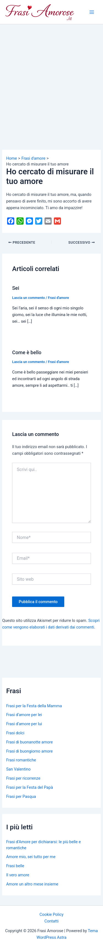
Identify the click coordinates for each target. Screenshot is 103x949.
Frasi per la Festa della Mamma (34, 705)
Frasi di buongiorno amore (29, 751)
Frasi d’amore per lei (24, 714)
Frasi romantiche (21, 760)
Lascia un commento (28, 298)
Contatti (51, 921)
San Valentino (18, 769)
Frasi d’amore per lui (24, 723)
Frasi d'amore (58, 298)
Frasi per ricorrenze (23, 778)
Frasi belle (15, 865)
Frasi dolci (15, 732)
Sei (15, 288)
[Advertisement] (51, 79)
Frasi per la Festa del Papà (29, 787)
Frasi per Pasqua (21, 796)
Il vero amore (17, 874)
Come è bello (26, 352)
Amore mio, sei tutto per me (30, 856)
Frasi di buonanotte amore (29, 742)
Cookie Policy (51, 914)
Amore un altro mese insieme (32, 884)
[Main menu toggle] (92, 12)
